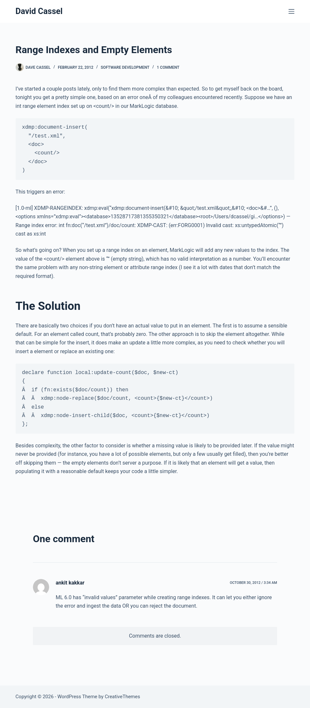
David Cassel (39, 11)
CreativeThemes (122, 697)
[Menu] (291, 11)
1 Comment (168, 67)
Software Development (125, 67)
